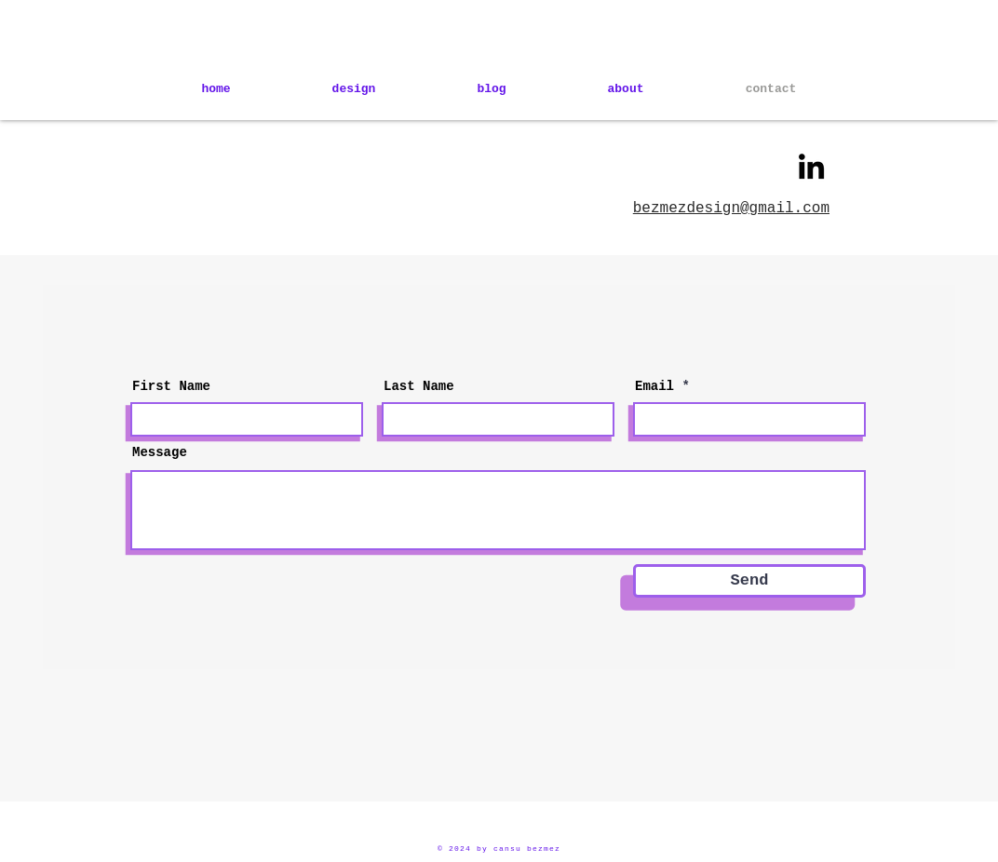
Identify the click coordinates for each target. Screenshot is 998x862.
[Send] (749, 581)
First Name (171, 386)
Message (159, 452)
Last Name (419, 386)
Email (654, 386)
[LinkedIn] (811, 166)
